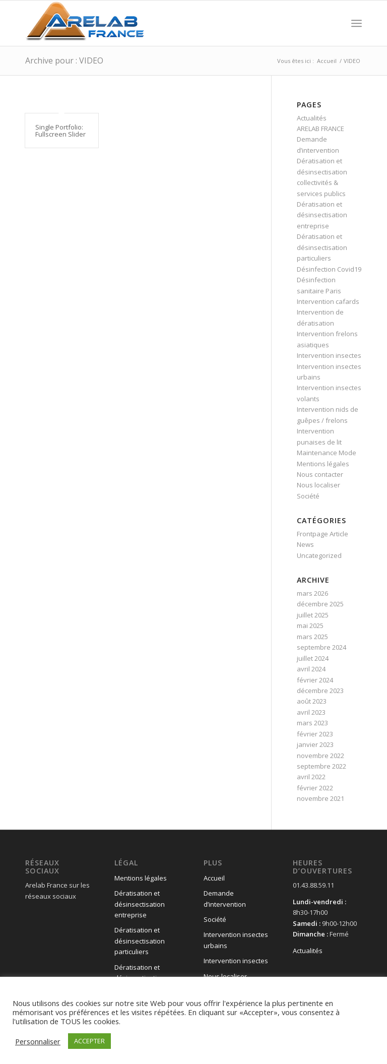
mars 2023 (312, 722)
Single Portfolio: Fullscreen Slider (60, 130)
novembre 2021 (320, 798)
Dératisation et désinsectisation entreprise (322, 215)
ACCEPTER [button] (89, 1040)
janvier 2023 (315, 744)
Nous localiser (318, 484)
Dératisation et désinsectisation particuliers (322, 247)
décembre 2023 (320, 690)
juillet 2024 (313, 658)
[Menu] (356, 23)
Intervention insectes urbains (236, 940)
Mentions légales (323, 463)
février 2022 (315, 787)
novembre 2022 (320, 755)
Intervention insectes (329, 355)
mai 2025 (310, 625)
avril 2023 (311, 712)
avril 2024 (311, 668)
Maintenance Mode (326, 452)
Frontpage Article (322, 533)
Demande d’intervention (225, 898)
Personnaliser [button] (37, 1041)
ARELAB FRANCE (320, 128)
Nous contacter (320, 474)
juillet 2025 (313, 614)
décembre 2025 (320, 603)
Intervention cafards (328, 301)
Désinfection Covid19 (329, 269)
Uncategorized (319, 555)
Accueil (214, 878)
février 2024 (315, 679)
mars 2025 (312, 636)
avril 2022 (311, 776)
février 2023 (315, 733)
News (305, 544)
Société (308, 495)
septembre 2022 (321, 766)
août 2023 (312, 701)
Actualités (312, 117)
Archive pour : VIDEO (64, 60)
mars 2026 (312, 593)
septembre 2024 (321, 647)
